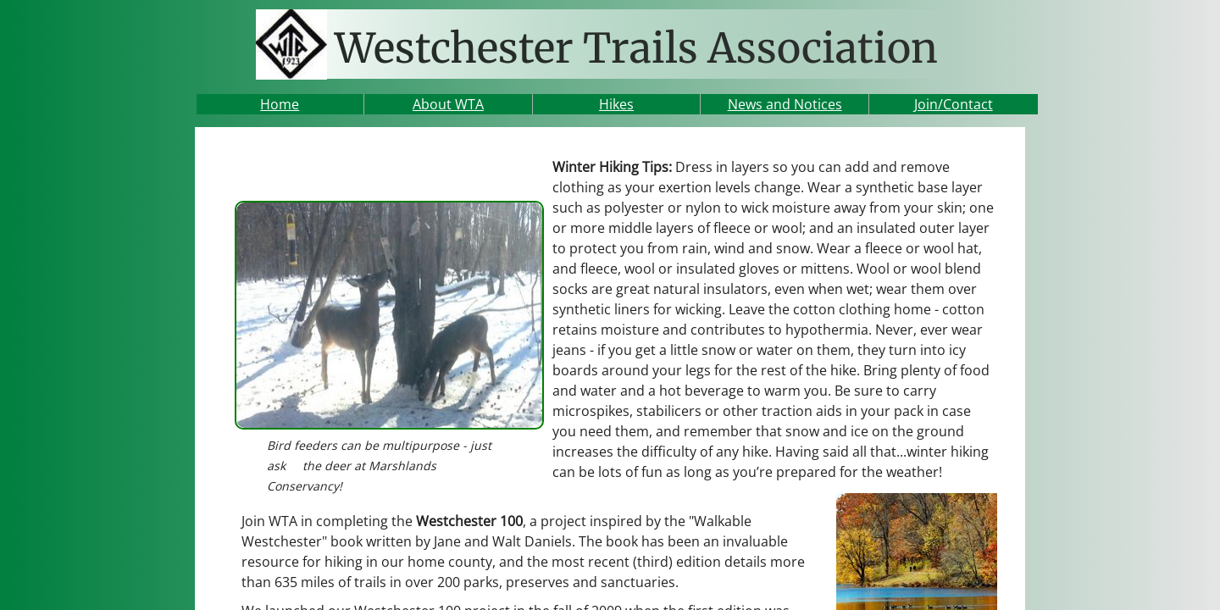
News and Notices (785, 104)
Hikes (616, 104)
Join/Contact (953, 104)
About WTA (448, 104)
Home (279, 104)
